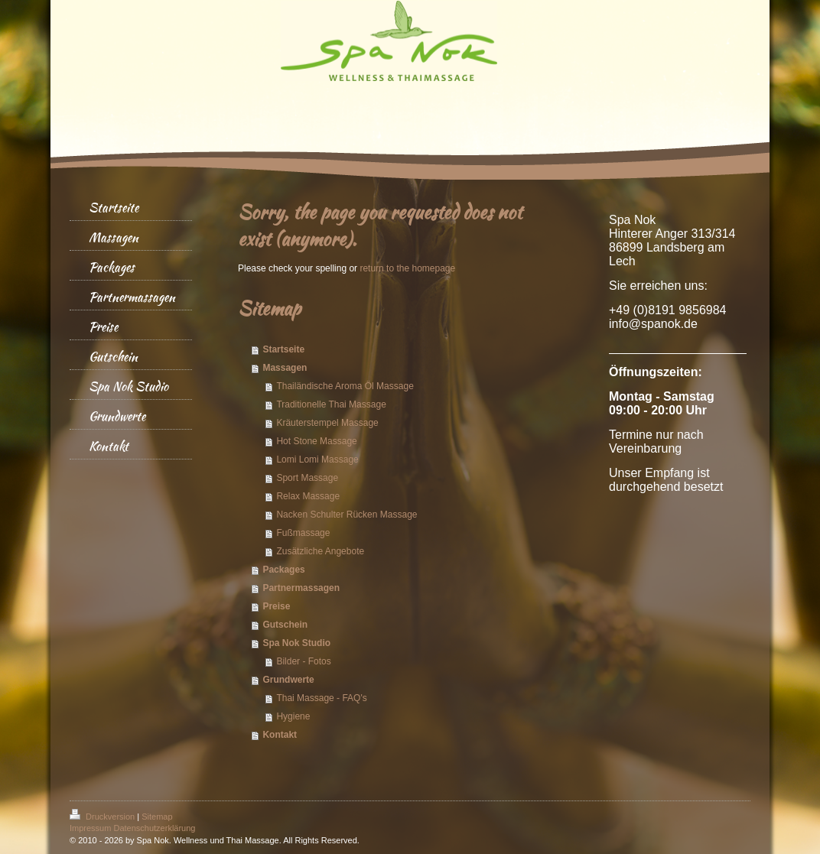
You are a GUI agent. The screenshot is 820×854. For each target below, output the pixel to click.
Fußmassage (303, 533)
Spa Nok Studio (296, 643)
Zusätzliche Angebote (320, 551)
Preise (276, 606)
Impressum (90, 828)
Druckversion (103, 816)
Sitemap (157, 816)
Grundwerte (288, 679)
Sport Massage (307, 477)
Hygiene (293, 716)
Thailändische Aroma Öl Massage (344, 386)
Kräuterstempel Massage (327, 422)
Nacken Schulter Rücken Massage (346, 514)
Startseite (283, 349)
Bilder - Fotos (303, 661)
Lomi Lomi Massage (317, 459)
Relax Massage (308, 496)
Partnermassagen (301, 588)
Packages (283, 569)
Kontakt (279, 734)
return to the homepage (407, 268)
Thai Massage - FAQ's (321, 698)
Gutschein (285, 624)
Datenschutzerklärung (154, 828)
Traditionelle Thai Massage (331, 404)
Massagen (284, 367)
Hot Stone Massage (316, 441)
